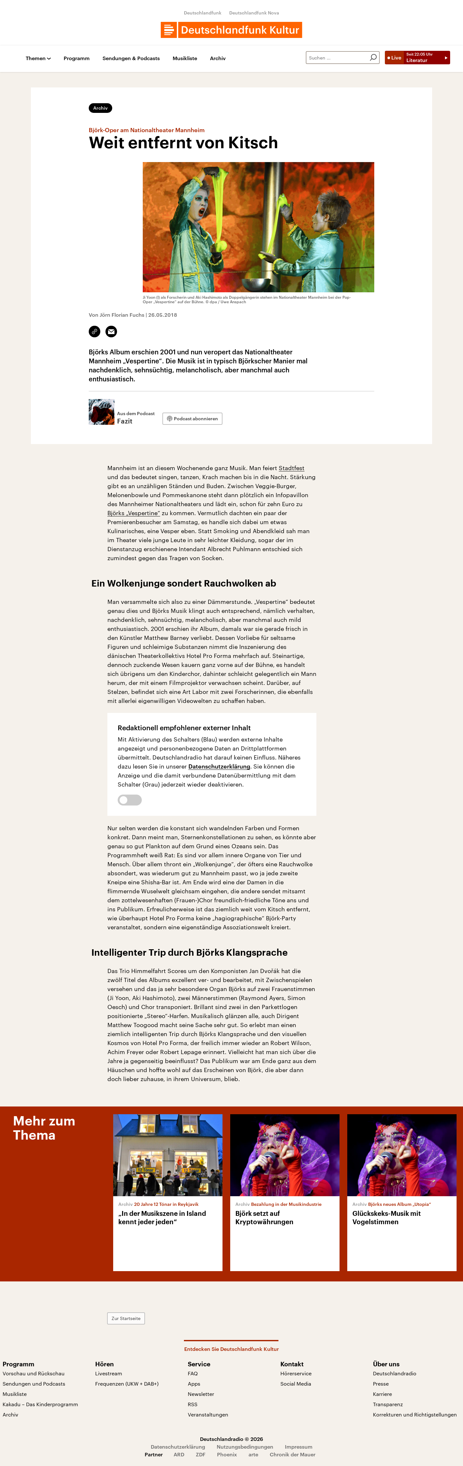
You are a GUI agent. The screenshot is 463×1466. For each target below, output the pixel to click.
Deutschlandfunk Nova (254, 12)
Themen (36, 58)
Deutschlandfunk (203, 12)
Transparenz (388, 1404)
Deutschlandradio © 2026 (231, 1439)
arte (253, 1454)
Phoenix (227, 1454)
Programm (77, 58)
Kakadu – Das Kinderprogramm (40, 1404)
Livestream (108, 1373)
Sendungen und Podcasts (34, 1383)
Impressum (299, 1446)
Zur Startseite (126, 1318)
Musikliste (185, 58)
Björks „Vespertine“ (133, 512)
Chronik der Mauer (292, 1454)
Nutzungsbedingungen (245, 1446)
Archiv (218, 58)
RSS (192, 1404)
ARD (179, 1454)
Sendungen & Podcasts (131, 58)
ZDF (200, 1454)
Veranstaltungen (208, 1414)
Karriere (382, 1394)
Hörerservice (296, 1373)
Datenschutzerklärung (219, 766)
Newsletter (201, 1394)
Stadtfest (291, 467)
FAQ (193, 1373)
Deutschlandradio (394, 1373)
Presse (381, 1383)
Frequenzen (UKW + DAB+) (127, 1383)
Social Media (295, 1383)
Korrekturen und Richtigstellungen (415, 1414)
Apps (194, 1383)
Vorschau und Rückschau (34, 1373)
